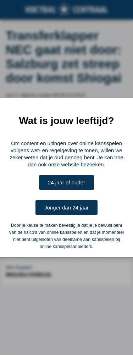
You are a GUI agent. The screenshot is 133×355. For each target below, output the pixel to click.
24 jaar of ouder (66, 182)
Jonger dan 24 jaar (66, 208)
